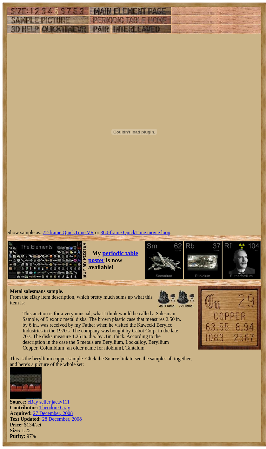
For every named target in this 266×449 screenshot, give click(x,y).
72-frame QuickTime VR (68, 232)
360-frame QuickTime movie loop (135, 232)
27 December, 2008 (53, 413)
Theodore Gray (54, 407)
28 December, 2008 (62, 419)
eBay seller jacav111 (49, 402)
